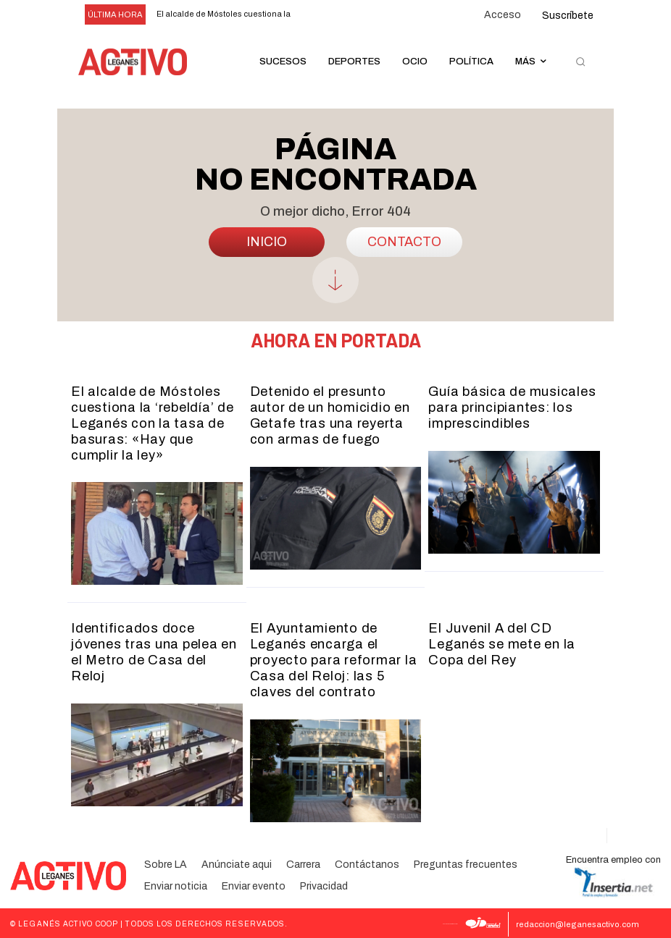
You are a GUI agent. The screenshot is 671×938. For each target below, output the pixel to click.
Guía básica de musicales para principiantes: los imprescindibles (511, 407)
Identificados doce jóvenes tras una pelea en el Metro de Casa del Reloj (156, 643)
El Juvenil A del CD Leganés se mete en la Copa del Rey (501, 643)
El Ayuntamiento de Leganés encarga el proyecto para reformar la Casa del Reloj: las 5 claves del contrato (333, 658)
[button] (580, 62)
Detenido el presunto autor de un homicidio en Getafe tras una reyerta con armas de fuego (329, 415)
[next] (337, 15)
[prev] (313, 15)
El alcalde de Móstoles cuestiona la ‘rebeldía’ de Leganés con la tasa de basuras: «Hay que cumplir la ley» (152, 422)
